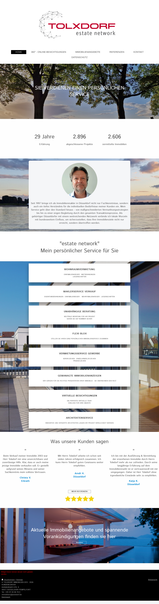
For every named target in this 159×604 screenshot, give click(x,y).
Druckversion (8, 580)
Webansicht (152, 580)
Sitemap (19, 580)
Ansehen (79, 542)
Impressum (6, 597)
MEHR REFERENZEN (79, 491)
